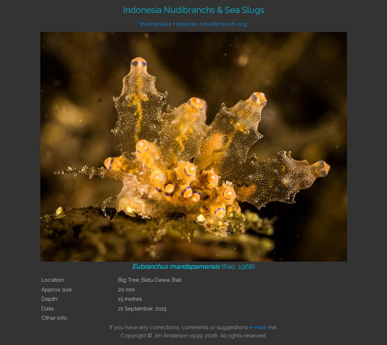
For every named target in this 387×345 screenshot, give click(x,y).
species (187, 24)
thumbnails (155, 24)
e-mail (258, 327)
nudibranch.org (225, 24)
